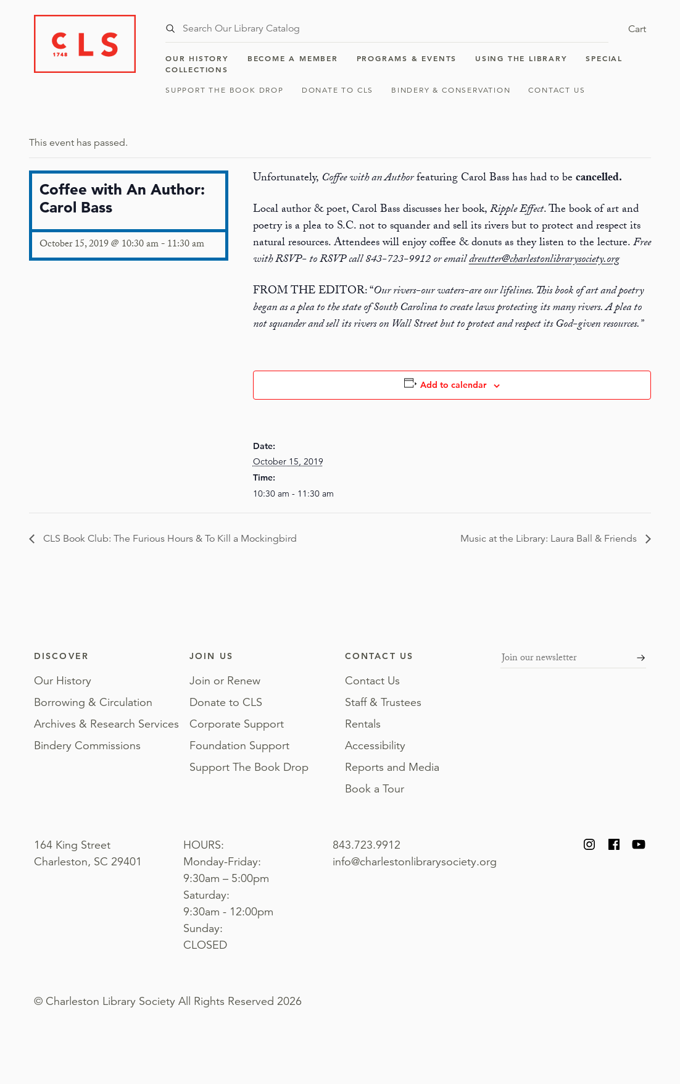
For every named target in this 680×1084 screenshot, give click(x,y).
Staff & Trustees (383, 702)
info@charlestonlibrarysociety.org (415, 861)
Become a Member (292, 58)
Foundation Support (239, 745)
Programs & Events (407, 58)
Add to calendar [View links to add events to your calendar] (453, 384)
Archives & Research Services (106, 724)
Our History (197, 58)
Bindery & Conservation (451, 90)
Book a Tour (374, 789)
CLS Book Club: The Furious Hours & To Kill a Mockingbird (169, 538)
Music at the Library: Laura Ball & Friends (549, 538)
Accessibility (375, 745)
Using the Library (521, 58)
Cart (637, 29)
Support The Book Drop (224, 90)
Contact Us (556, 90)
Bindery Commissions (87, 745)
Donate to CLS (337, 90)
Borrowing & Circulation (93, 702)
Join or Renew (224, 680)
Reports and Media (392, 767)
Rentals (363, 724)
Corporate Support (236, 724)
